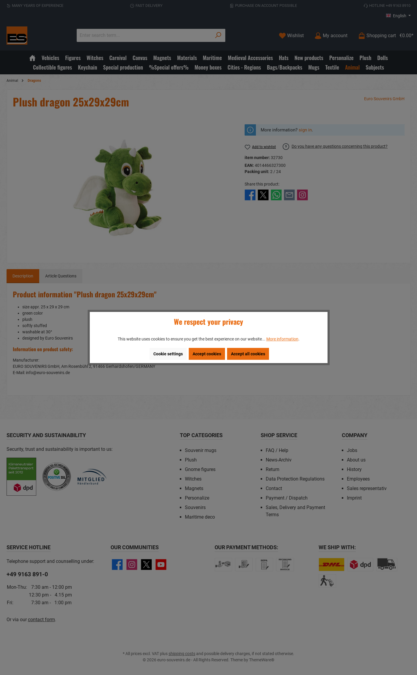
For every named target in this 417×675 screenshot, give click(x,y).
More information (282, 339)
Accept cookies (207, 353)
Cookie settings (168, 353)
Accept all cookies (248, 353)
